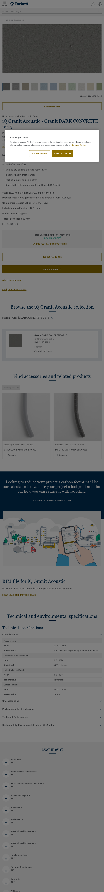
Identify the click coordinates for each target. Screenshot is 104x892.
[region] (52, 146)
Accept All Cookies (62, 154)
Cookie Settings (39, 154)
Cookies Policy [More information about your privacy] (79, 145)
